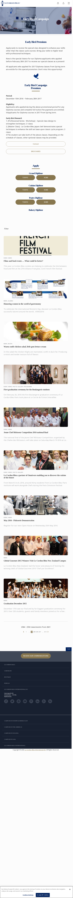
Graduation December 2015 (15, 605)
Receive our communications (35, 656)
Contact (36, 144)
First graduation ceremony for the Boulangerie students (27, 391)
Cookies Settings (28, 895)
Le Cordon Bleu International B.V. (35, 750)
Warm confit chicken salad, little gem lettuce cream (25, 348)
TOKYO (25, 177)
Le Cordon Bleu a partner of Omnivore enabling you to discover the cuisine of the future (35, 478)
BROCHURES (35, 151)
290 (37, 632)
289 (34, 632)
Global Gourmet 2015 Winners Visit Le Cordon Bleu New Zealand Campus (35, 562)
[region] (36, 892)
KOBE (46, 177)
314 (45, 632)
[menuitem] (58, 3)
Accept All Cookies (43, 895)
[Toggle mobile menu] (69, 3)
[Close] (70, 889)
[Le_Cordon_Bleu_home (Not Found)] (11, 3)
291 (40, 632)
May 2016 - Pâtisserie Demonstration (19, 522)
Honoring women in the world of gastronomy (22, 305)
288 (32, 632)
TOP (68, 649)
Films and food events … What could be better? (23, 263)
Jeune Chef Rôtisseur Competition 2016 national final (26, 434)
